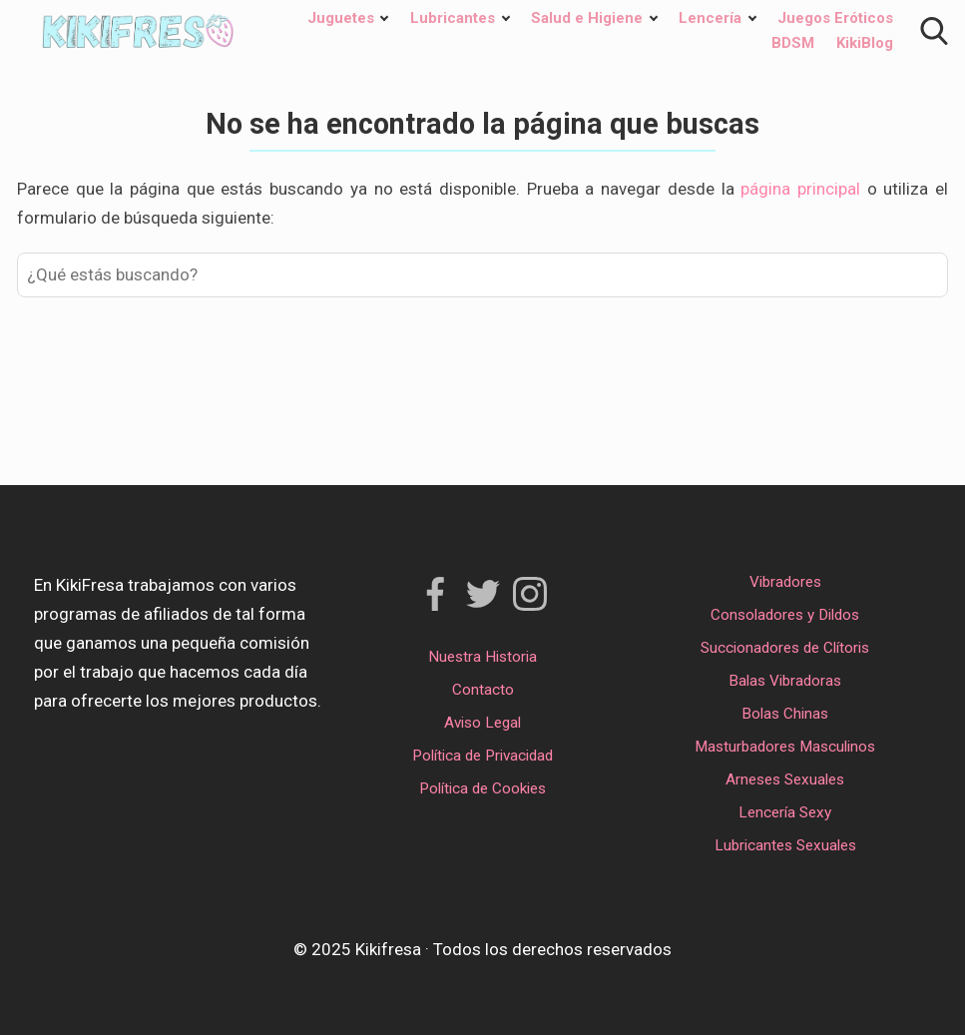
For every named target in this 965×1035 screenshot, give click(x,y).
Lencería (710, 18)
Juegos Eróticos (835, 18)
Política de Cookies (482, 788)
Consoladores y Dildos (785, 615)
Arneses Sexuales (784, 779)
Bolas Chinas (784, 714)
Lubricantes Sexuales (785, 845)
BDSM (792, 43)
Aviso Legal (482, 723)
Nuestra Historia (482, 657)
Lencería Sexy (784, 812)
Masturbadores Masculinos (785, 747)
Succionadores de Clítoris (785, 648)
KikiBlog (864, 43)
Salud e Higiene (587, 18)
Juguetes (340, 18)
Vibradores (785, 582)
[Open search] (934, 31)
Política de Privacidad (482, 756)
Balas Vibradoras (784, 681)
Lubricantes (452, 18)
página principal (803, 189)
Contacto (483, 690)
